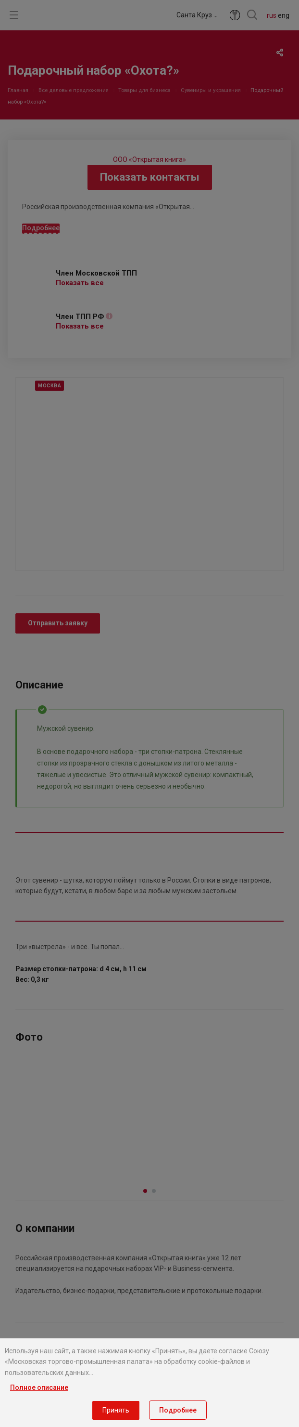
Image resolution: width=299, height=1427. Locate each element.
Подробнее (178, 1410)
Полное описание (39, 1387)
